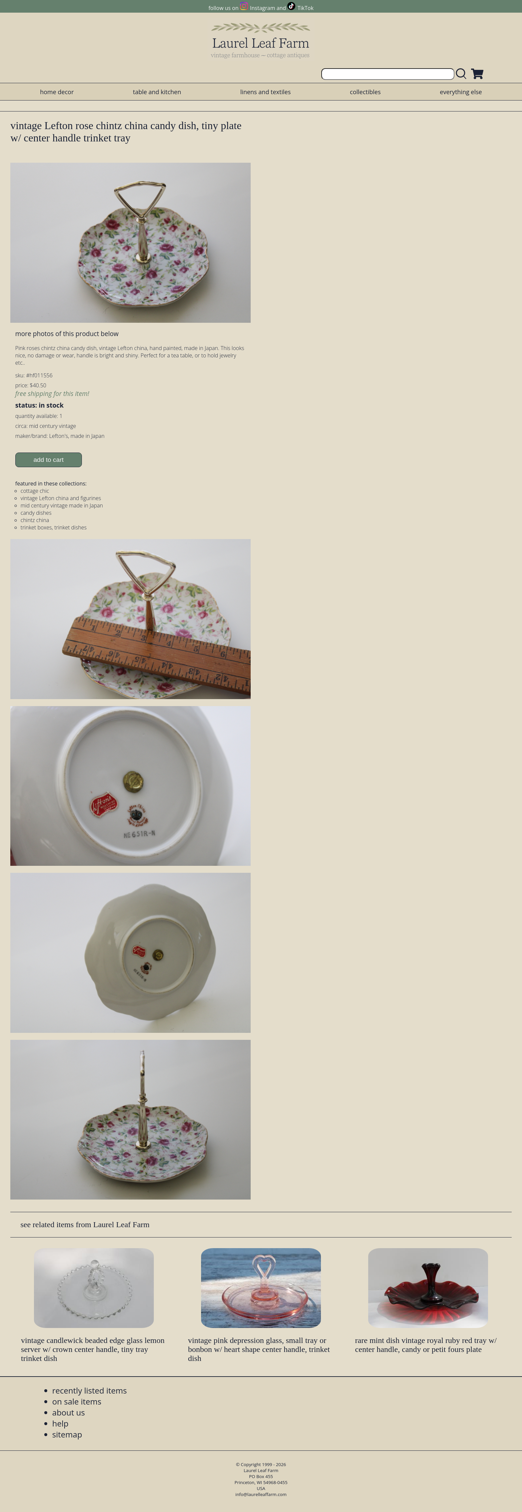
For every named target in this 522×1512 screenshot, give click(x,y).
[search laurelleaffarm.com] (462, 74)
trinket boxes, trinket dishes (54, 527)
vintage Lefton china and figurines (61, 498)
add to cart (48, 459)
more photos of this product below (67, 333)
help (60, 1423)
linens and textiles (265, 92)
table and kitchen (157, 92)
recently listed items (89, 1390)
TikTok (306, 8)
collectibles (365, 92)
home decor (57, 92)
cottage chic (35, 490)
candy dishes (36, 512)
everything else (461, 92)
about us (68, 1412)
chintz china (35, 520)
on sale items (77, 1401)
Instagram (262, 8)
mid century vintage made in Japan (62, 505)
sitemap (67, 1434)
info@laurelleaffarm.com (261, 1494)
